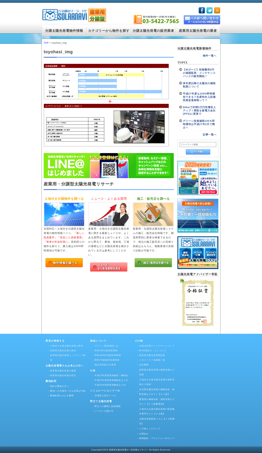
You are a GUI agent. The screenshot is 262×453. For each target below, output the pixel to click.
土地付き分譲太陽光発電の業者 (66, 345)
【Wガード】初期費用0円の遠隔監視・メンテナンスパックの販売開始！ (199, 73)
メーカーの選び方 (104, 411)
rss (217, 10)
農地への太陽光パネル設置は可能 (68, 391)
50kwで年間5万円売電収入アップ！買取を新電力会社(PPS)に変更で (199, 110)
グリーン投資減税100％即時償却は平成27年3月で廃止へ (199, 124)
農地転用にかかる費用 (62, 395)
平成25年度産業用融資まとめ (110, 385)
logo (74, 14)
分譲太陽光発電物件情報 (64, 31)
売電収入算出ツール (105, 395)
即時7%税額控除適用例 (107, 360)
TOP (46, 43)
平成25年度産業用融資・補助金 (111, 375)
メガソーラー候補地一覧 (152, 360)
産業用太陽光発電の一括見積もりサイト (129, 450)
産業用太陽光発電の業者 (198, 31)
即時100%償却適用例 (106, 350)
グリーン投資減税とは (106, 345)
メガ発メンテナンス (149, 428)
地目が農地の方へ (59, 386)
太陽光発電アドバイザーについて (157, 345)
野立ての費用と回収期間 (108, 406)
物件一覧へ (210, 55)
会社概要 (144, 364)
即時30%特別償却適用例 (108, 355)
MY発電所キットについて (152, 350)
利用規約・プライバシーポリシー (157, 438)
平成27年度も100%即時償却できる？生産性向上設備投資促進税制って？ (199, 97)
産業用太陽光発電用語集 (152, 355)
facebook (202, 10)
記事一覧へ (210, 134)
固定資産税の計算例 (105, 364)
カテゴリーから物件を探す (109, 31)
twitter (209, 10)
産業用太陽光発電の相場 (63, 370)
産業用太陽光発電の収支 (63, 375)
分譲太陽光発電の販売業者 (153, 31)
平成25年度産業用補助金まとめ (111, 380)
